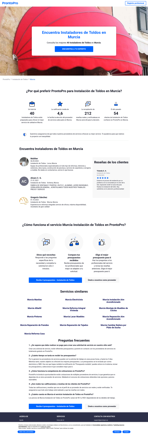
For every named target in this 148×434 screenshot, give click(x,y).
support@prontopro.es (101, 420)
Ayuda (21, 420)
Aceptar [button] (126, 431)
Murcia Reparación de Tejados (74, 325)
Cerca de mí (60, 420)
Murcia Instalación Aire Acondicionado (113, 300)
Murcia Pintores (34, 316)
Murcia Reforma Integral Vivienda (74, 309)
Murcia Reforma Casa (34, 334)
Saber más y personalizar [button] (26, 431)
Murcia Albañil (34, 308)
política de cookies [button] (45, 426)
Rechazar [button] (117, 431)
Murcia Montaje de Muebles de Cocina (113, 309)
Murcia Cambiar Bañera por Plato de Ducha (113, 326)
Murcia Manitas (34, 299)
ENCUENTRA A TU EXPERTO (74, 49)
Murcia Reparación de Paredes (34, 325)
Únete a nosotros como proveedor (102, 280)
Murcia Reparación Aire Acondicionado (113, 317)
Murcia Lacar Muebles (74, 316)
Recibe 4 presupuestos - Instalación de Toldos (55, 280)
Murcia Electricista (74, 299)
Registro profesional (135, 3)
